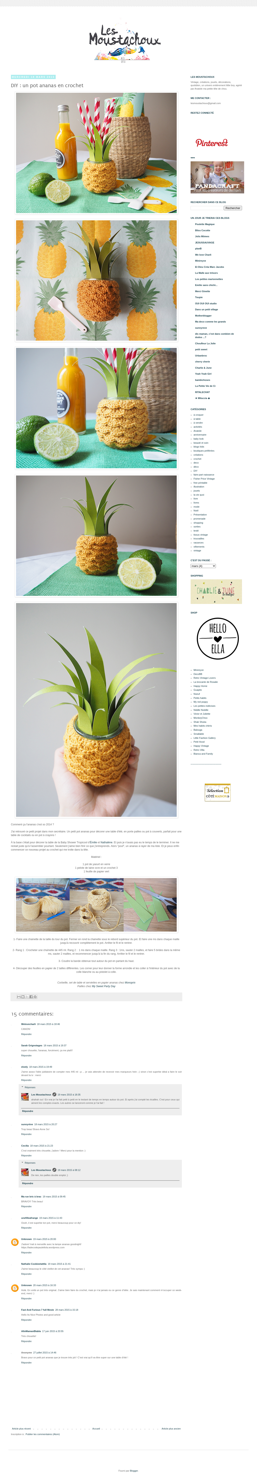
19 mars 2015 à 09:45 (54, 1196)
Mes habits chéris (203, 725)
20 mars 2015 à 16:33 (44, 1285)
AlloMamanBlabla (31, 1331)
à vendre (198, 422)
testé (196, 530)
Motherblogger (203, 315)
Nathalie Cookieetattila (33, 1264)
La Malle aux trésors (206, 273)
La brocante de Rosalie (206, 682)
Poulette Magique (205, 224)
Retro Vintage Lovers (205, 678)
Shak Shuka (200, 722)
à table (197, 419)
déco (196, 466)
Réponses (30, 1087)
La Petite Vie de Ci (205, 386)
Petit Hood (199, 741)
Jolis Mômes (202, 236)
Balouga (198, 730)
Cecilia (25, 1145)
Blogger (134, 1470)
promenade (200, 518)
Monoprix (130, 982)
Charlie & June (203, 368)
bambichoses (202, 380)
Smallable (199, 734)
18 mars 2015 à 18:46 (48, 1024)
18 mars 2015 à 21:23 (41, 1145)
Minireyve (200, 260)
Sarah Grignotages (31, 1045)
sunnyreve (201, 328)
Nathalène (106, 842)
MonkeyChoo (201, 718)
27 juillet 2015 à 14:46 (44, 1352)
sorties (197, 526)
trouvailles (199, 538)
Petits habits (200, 698)
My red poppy (201, 702)
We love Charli (203, 254)
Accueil (96, 1428)
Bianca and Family (203, 753)
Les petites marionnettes (209, 279)
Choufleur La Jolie (205, 343)
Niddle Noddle (201, 710)
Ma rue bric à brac (31, 1196)
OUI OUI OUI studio (206, 303)
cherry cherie (202, 361)
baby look (199, 438)
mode (197, 506)
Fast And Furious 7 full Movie (37, 1310)
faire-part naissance (204, 474)
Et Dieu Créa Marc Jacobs (209, 267)
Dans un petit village (206, 309)
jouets (197, 490)
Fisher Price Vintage (204, 478)
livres (196, 502)
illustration (199, 486)
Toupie (199, 297)
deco (196, 462)
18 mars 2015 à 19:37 (54, 1045)
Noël (196, 510)
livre (196, 498)
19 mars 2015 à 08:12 (69, 1170)
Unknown (26, 1239)
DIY (195, 471)
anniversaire (200, 434)
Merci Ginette (202, 291)
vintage (197, 550)
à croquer (198, 415)
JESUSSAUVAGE (204, 242)
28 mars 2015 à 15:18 (66, 1310)
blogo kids (199, 446)
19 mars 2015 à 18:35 (69, 1094)
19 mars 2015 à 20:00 (44, 1239)
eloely (24, 1067)
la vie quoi (199, 494)
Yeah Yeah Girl (203, 373)
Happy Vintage (201, 746)
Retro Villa (199, 750)
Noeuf (197, 694)
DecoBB (198, 674)
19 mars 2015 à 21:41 (59, 1264)
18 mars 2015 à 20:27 (45, 1124)
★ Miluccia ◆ (202, 398)
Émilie (93, 842)
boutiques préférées (204, 450)
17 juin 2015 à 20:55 (53, 1331)
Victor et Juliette (202, 714)
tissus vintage (201, 534)
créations (198, 454)
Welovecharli (28, 1024)
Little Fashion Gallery (205, 738)
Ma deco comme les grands (210, 321)
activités (198, 426)
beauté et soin (201, 443)
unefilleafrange (29, 1218)
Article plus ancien (171, 1428)
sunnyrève (27, 1124)
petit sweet (201, 349)
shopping (198, 522)
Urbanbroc (201, 355)
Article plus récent (21, 1428)
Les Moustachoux (41, 1094)
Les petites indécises (204, 706)
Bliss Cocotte (202, 230)
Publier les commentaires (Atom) (42, 1434)
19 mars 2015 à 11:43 (50, 1218)
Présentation (200, 514)
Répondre (26, 1034)
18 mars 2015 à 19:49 (40, 1067)
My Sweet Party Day (103, 986)
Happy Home (200, 686)
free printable (200, 482)
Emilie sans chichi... (206, 285)
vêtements (199, 546)
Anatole (198, 431)
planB (198, 248)
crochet (197, 459)
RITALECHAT (202, 392)
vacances (198, 542)
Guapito (198, 690)
